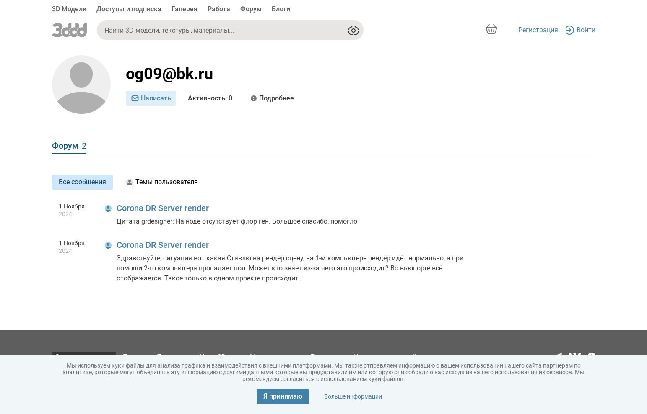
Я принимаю (282, 396)
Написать (151, 98)
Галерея (184, 9)
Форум (251, 9)
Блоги (281, 9)
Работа (219, 9)
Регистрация (538, 30)
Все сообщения (82, 182)
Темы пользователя (162, 182)
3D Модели (69, 9)
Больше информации (353, 396)
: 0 (210, 98)
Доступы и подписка (128, 9)
